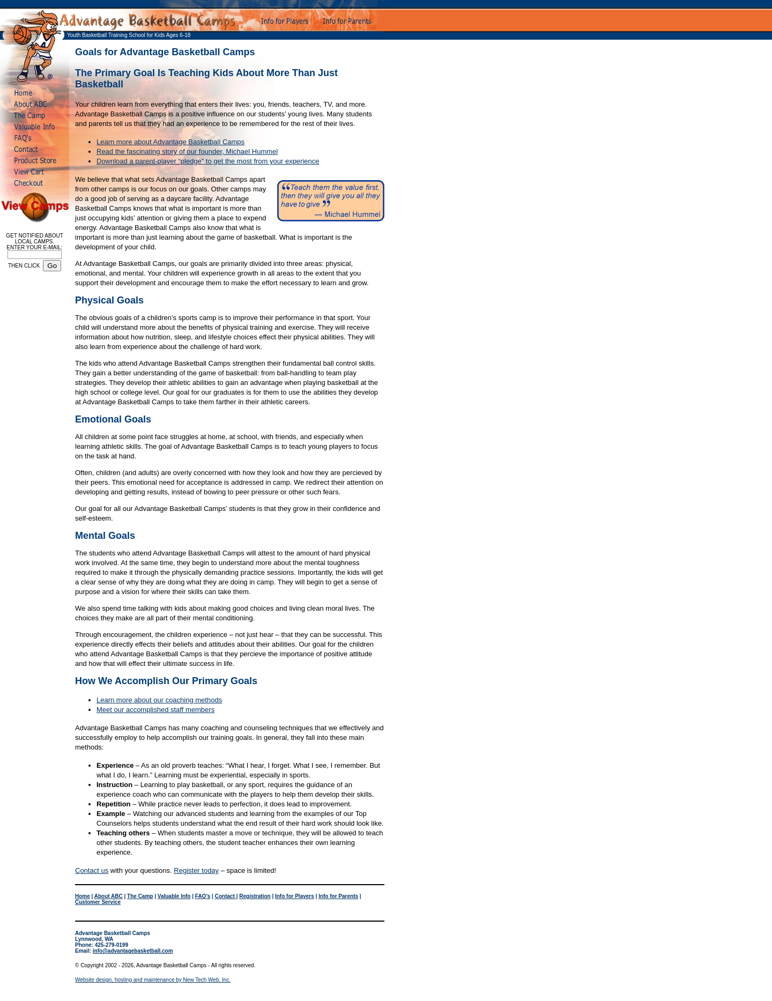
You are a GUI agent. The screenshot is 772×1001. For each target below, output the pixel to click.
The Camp (140, 896)
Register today (196, 870)
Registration (254, 896)
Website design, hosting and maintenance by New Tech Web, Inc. (153, 980)
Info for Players (294, 896)
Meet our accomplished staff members (155, 710)
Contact (225, 896)
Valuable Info (174, 896)
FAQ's (203, 896)
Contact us (91, 870)
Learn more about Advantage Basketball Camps (170, 142)
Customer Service (98, 902)
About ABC (108, 896)
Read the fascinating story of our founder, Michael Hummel (187, 151)
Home (82, 896)
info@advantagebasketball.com (133, 951)
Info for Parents (338, 896)
